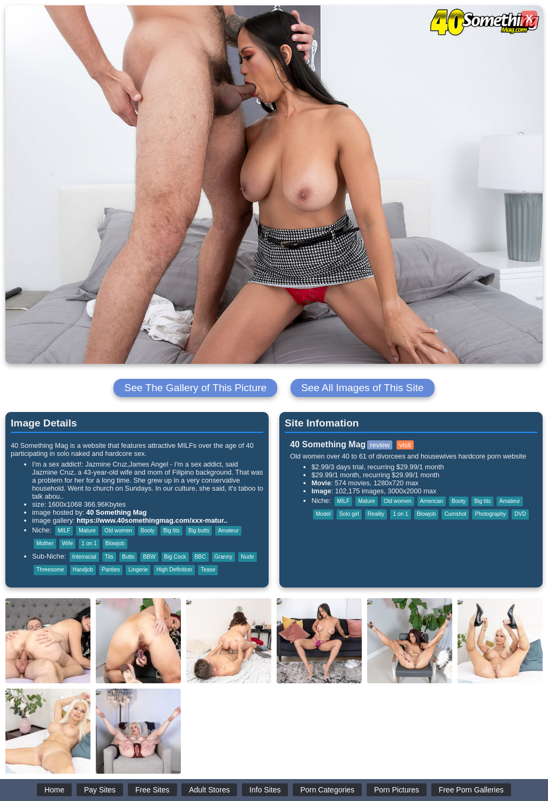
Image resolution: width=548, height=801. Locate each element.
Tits (109, 557)
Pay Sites (100, 789)
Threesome (50, 570)
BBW (149, 557)
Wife (67, 543)
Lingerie (138, 570)
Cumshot (455, 514)
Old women (118, 530)
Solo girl (349, 514)
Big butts (199, 530)
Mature (87, 530)
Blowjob (115, 543)
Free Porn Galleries (471, 789)
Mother (45, 543)
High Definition (174, 570)
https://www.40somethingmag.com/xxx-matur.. (152, 520)
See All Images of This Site (362, 387)
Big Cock (175, 557)
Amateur (228, 530)
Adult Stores (209, 789)
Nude (247, 557)
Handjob (83, 570)
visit (405, 445)
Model (323, 514)
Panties (111, 570)
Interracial (84, 557)
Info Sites (264, 789)
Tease (208, 570)
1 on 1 (88, 543)
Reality (376, 514)
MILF (64, 530)
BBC (200, 557)
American (431, 501)
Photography (490, 514)
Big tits (171, 530)
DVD (520, 514)
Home (54, 789)
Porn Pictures (396, 789)
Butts (128, 557)
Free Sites (152, 789)
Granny (224, 557)
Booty (148, 530)
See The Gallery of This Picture (195, 387)
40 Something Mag (116, 512)
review (380, 445)
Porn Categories (327, 789)
